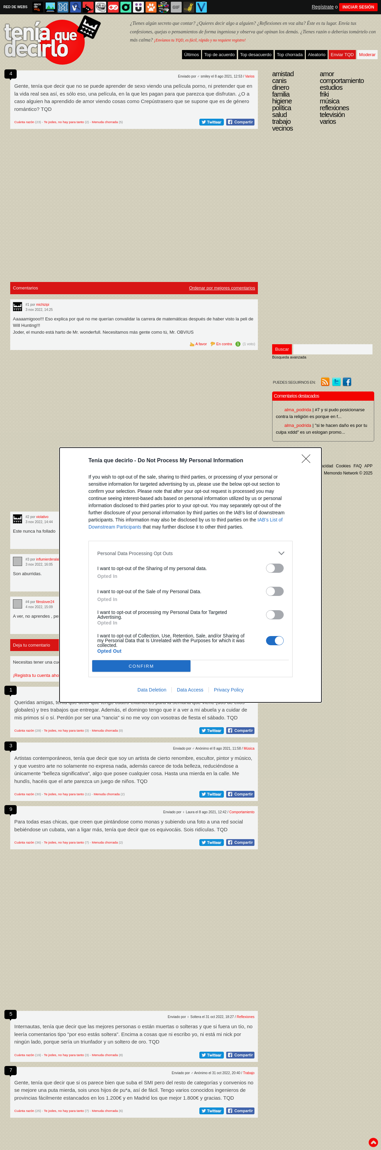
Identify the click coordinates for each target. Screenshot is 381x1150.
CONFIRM (141, 666)
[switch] (275, 568)
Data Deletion (151, 690)
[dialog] (190, 575)
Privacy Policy (229, 690)
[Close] (308, 460)
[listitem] (190, 553)
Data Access (190, 690)
